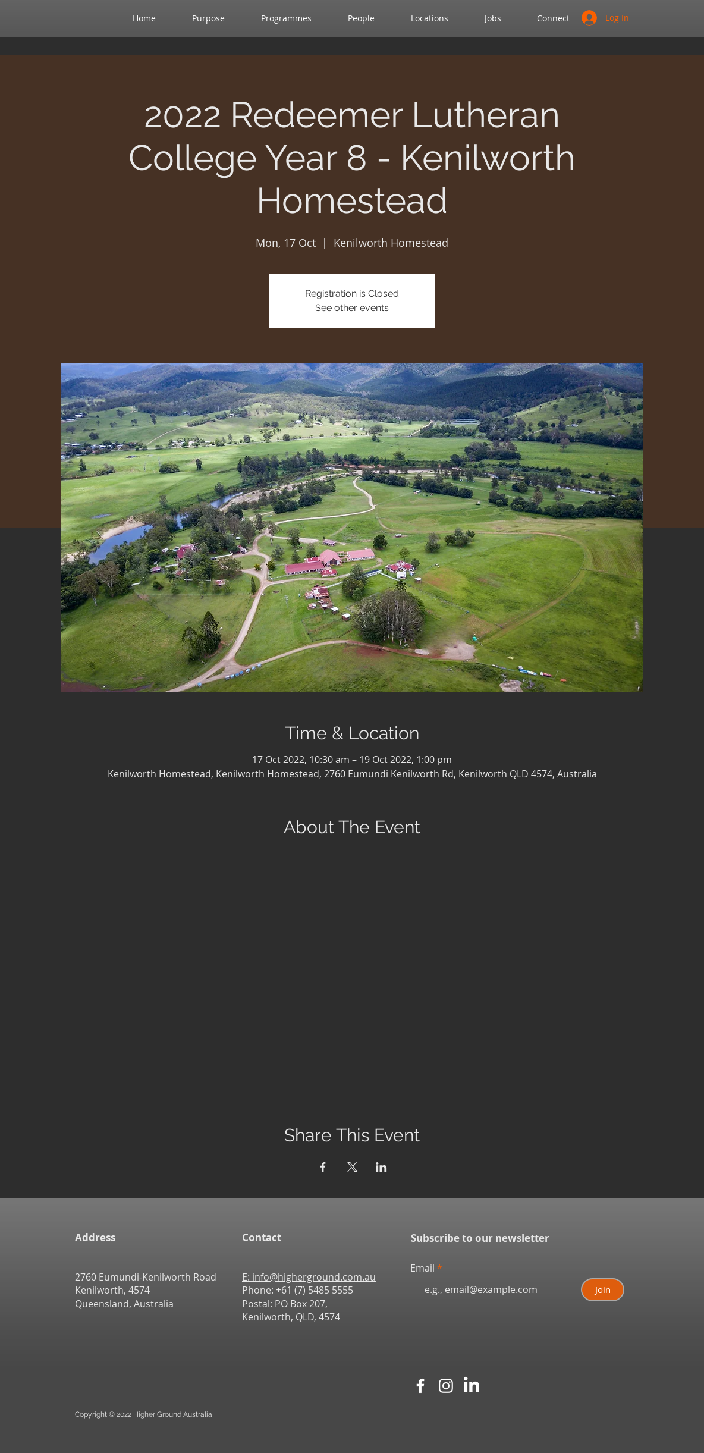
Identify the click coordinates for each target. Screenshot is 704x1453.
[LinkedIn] (471, 1385)
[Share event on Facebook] (323, 1167)
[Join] (602, 1289)
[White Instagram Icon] (445, 1385)
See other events (352, 307)
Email (423, 1268)
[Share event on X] (352, 1167)
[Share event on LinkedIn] (381, 1167)
